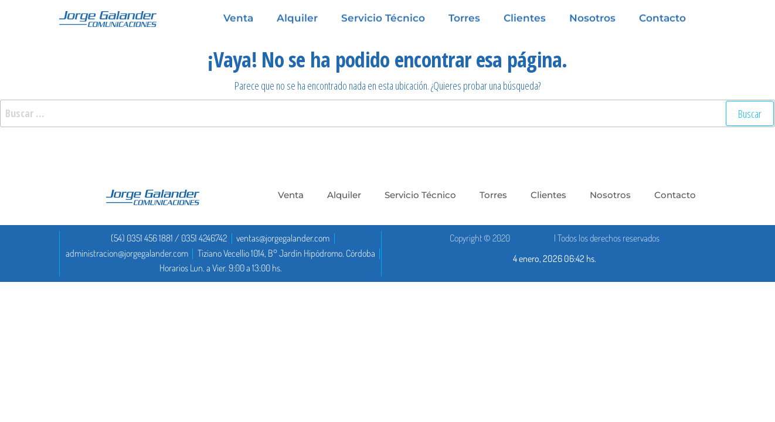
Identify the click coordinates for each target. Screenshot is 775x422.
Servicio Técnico (420, 194)
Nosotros (610, 194)
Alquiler (344, 194)
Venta (291, 194)
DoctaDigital (532, 238)
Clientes (548, 194)
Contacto (675, 194)
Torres (493, 194)
